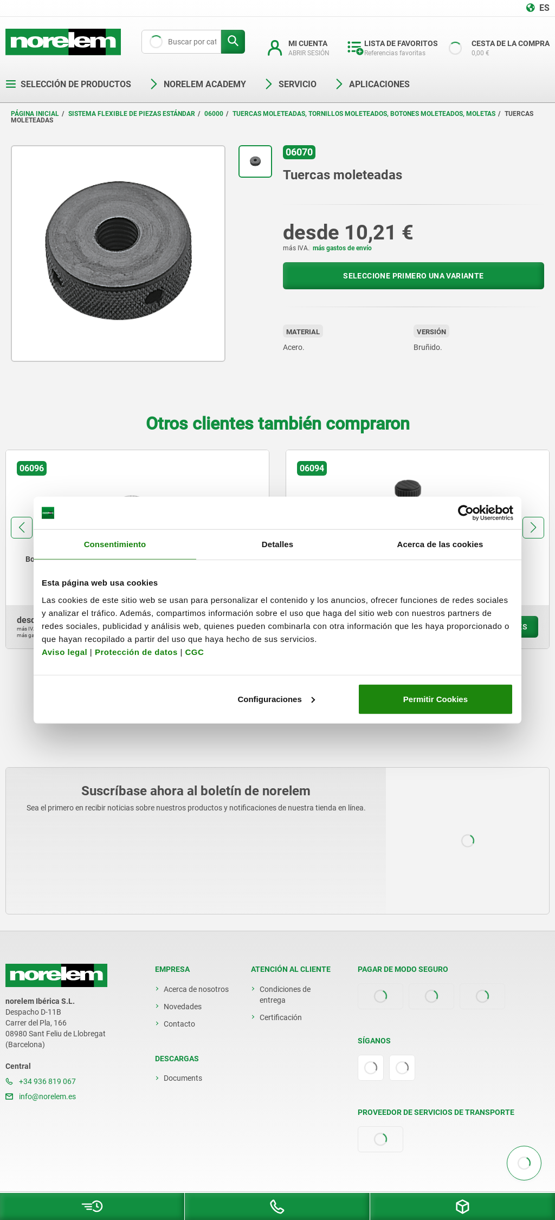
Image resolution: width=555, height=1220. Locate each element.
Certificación (281, 1017)
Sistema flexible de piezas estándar (131, 114)
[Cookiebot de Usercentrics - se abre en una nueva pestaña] (465, 513)
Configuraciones (275, 698)
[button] (22, 527)
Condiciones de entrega (285, 994)
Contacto (179, 1024)
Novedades (183, 1006)
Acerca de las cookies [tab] (440, 544)
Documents (183, 1078)
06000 (213, 114)
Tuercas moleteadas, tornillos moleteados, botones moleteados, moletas (364, 114)
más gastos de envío (342, 248)
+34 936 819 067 (40, 1081)
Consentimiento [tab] (115, 544)
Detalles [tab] (277, 544)
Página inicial (35, 114)
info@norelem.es (40, 1096)
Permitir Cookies (435, 698)
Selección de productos (68, 84)
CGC (194, 651)
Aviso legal (64, 651)
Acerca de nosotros (196, 989)
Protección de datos (136, 651)
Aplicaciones (372, 84)
